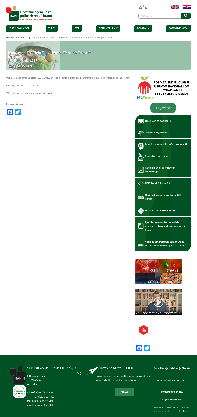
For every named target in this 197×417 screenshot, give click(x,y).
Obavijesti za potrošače (158, 121)
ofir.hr (188, 411)
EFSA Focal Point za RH (157, 183)
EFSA (77, 28)
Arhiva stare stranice (162, 411)
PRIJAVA (124, 392)
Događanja (143, 28)
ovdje (50, 93)
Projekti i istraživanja (156, 156)
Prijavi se (163, 107)
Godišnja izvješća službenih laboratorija (160, 169)
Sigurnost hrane (108, 28)
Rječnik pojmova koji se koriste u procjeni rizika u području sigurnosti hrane (165, 226)
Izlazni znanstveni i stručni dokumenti (166, 144)
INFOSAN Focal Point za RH (160, 210)
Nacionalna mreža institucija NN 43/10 (163, 197)
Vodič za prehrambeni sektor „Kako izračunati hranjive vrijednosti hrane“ (165, 243)
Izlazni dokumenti (19, 28)
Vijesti (51, 28)
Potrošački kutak (178, 28)
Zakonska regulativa (156, 132)
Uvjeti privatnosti (172, 399)
